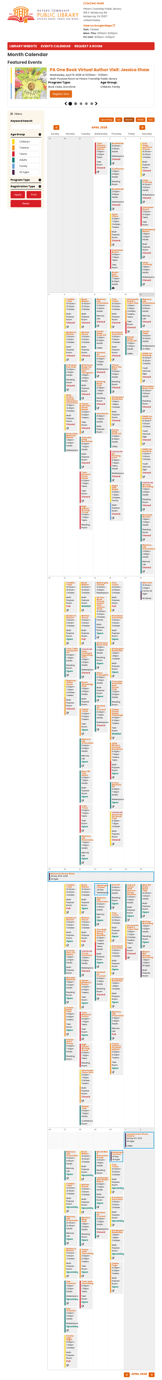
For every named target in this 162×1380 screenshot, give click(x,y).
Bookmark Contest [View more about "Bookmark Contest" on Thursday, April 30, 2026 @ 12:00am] (118, 1153)
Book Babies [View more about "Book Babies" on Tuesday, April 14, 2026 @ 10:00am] (85, 584)
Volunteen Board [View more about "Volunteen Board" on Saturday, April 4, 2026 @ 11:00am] (148, 208)
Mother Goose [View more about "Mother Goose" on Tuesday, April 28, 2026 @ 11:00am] (85, 1186)
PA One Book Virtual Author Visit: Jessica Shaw (99, 69)
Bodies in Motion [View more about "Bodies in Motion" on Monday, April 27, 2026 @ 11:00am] (71, 1250)
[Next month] (142, 127)
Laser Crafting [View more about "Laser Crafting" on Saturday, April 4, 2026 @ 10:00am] (147, 181)
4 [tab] (86, 104)
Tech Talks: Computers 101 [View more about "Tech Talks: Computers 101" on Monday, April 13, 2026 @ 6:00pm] (72, 651)
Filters (18, 114)
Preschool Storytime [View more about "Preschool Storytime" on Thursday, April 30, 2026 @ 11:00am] (117, 1198)
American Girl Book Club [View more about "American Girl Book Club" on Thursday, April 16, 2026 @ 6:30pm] (117, 816)
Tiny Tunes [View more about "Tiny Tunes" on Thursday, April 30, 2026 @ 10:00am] (115, 1166)
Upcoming (106, 119)
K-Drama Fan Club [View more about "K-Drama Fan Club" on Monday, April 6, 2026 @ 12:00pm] (71, 366)
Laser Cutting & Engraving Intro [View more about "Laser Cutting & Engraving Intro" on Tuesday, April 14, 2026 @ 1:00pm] (87, 654)
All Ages (24, 172)
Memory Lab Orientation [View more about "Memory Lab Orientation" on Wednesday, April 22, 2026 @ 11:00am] (103, 900)
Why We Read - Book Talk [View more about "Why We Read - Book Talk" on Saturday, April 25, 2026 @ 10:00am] (146, 888)
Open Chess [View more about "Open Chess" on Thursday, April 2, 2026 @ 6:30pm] (115, 215)
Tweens (24, 148)
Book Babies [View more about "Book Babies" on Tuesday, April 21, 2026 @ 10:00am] (85, 886)
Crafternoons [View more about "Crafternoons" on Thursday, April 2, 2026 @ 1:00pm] (119, 169)
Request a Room (88, 46)
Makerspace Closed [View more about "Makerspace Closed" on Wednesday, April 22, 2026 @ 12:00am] (103, 886)
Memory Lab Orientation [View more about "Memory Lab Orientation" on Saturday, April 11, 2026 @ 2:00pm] (148, 547)
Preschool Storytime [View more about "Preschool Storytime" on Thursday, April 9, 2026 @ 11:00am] (117, 333)
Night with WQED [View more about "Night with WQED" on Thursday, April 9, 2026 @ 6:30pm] (115, 488)
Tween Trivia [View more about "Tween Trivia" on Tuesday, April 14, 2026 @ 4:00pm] (84, 710)
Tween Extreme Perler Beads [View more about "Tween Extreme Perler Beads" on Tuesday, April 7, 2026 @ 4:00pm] (85, 406)
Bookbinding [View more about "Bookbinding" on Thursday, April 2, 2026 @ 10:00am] (119, 143)
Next (96, 104)
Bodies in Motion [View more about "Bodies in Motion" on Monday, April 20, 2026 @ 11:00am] (71, 919)
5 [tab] (92, 104)
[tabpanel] (81, 83)
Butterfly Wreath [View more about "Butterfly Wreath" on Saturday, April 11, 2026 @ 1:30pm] (147, 516)
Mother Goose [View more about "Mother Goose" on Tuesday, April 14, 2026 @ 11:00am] (85, 617)
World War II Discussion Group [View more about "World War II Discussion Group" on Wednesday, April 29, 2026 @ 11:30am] (102, 1155)
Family (23, 166)
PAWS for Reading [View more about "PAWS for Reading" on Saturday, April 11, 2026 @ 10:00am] (147, 354)
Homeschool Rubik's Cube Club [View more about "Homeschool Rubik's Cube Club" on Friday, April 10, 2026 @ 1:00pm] (134, 301)
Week (140, 119)
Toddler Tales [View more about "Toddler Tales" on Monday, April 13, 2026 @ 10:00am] (70, 584)
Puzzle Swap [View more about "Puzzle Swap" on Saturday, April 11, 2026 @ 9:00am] (145, 332)
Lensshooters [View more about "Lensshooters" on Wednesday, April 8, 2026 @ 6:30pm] (104, 414)
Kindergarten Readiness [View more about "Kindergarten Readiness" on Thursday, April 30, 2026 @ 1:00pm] (119, 1231)
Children (24, 141)
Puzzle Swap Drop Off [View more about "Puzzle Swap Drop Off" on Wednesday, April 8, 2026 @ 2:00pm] (101, 333)
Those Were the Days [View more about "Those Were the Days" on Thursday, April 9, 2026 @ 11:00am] (117, 367)
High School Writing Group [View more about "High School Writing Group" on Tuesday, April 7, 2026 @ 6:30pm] (85, 509)
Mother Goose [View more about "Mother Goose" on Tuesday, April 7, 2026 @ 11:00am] (85, 333)
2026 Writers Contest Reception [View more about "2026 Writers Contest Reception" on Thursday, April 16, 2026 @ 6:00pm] (117, 746)
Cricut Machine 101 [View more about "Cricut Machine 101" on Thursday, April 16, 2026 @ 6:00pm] (116, 785)
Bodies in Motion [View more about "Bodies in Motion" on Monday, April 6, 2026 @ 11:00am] (71, 333)
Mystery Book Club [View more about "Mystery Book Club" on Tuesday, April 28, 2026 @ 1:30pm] (85, 1219)
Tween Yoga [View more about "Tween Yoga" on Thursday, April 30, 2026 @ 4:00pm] (115, 1264)
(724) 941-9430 (93, 3)
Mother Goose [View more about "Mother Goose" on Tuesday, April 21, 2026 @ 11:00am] (85, 919)
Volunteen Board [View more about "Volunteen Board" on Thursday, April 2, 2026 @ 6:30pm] (117, 251)
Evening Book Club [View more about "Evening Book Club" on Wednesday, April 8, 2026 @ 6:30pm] (101, 383)
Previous (66, 104)
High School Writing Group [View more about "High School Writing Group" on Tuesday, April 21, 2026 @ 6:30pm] (85, 1047)
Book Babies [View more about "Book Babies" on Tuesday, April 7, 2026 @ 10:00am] (85, 300)
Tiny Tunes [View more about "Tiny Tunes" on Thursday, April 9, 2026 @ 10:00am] (115, 300)
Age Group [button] (18, 134)
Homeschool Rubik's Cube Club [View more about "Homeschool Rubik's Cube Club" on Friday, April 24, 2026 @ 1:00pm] (134, 927)
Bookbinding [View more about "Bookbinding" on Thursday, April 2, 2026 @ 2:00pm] (119, 189)
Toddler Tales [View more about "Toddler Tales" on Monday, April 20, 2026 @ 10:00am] (70, 886)
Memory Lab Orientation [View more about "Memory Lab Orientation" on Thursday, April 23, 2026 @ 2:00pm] (118, 1014)
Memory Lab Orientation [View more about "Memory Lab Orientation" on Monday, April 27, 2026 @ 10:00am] (72, 1218)
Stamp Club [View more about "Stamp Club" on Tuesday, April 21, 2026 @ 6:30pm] (85, 1107)
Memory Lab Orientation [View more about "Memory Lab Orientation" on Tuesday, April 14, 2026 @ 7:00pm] (87, 838)
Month (129, 119)
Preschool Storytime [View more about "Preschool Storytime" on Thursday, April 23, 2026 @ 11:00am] (117, 947)
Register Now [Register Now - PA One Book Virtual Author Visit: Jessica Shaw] (61, 94)
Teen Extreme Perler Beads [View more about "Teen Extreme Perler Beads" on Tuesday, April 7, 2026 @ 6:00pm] (85, 475)
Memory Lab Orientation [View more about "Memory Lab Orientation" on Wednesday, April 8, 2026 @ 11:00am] (103, 301)
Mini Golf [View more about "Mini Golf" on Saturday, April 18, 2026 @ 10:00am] (147, 583)
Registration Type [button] (23, 186)
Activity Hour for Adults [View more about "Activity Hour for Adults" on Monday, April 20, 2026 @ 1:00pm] (70, 953)
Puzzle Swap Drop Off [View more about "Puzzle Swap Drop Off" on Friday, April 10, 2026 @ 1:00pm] (132, 339)
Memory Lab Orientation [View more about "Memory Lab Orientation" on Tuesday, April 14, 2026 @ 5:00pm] (87, 741)
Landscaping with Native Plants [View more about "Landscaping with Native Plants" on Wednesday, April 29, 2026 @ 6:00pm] (104, 1180)
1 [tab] (70, 104)
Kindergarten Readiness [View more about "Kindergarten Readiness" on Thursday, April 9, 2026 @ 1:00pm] (119, 398)
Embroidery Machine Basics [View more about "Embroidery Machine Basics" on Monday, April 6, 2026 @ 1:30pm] (72, 436)
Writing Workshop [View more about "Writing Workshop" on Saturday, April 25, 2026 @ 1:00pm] (147, 922)
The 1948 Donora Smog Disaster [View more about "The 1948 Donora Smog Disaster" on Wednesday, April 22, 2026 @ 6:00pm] (101, 932)
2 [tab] (76, 104)
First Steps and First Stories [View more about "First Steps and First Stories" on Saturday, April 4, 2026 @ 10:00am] (147, 146)
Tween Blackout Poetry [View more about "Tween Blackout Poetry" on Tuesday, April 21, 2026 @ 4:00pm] (86, 982)
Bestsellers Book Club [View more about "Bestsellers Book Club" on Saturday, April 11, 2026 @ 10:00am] (148, 387)
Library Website (23, 46)
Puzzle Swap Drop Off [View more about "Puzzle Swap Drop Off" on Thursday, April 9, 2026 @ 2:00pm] (116, 432)
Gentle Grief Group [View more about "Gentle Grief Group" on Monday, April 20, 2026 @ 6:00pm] (69, 1042)
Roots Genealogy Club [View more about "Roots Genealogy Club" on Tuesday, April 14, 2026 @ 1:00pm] (87, 684)
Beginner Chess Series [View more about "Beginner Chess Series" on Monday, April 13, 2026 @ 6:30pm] (71, 682)
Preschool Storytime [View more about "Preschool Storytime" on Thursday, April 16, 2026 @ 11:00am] (117, 617)
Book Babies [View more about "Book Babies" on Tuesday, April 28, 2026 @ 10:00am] (85, 1153)
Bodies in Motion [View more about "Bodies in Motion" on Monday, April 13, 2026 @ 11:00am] (71, 617)
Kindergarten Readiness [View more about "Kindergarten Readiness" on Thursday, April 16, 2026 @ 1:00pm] (119, 650)
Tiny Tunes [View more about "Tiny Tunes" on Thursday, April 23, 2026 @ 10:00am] (115, 914)
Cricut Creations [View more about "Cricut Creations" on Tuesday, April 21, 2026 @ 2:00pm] (86, 954)
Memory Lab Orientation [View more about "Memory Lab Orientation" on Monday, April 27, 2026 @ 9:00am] (72, 1154)
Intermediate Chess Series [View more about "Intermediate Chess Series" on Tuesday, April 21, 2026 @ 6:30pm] (88, 1071)
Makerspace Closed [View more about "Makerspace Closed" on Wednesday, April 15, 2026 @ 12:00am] (103, 584)
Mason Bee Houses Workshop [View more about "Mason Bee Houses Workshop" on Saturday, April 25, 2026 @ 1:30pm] (147, 954)
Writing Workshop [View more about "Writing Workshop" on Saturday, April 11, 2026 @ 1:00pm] (147, 486)
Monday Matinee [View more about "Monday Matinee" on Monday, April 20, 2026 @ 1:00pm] (70, 979)
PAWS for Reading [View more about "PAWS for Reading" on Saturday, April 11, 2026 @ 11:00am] (147, 450)
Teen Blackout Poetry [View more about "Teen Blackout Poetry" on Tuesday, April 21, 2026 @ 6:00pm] (86, 1014)
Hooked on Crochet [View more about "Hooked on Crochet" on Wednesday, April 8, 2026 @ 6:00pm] (101, 354)
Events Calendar (56, 46)
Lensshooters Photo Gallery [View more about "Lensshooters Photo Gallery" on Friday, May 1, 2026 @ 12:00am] (137, 1135)
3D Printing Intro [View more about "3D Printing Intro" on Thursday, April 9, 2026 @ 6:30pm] (116, 456)
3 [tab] (81, 104)
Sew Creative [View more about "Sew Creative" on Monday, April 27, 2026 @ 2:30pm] (71, 1310)
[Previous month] (56, 127)
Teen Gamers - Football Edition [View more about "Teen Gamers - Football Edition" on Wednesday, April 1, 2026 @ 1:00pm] (102, 146)
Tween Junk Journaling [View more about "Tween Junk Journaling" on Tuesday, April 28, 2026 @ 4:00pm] (87, 1251)
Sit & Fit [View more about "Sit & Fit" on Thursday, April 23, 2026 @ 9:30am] (116, 885)
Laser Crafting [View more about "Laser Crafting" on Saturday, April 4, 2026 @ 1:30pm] (147, 263)
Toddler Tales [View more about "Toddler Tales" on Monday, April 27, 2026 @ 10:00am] (70, 1185)
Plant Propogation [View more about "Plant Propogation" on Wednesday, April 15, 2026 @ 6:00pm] (103, 674)
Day (151, 119)
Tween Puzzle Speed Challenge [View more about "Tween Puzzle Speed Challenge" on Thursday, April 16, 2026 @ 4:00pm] (117, 712)
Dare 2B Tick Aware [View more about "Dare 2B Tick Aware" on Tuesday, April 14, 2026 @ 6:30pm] (85, 773)
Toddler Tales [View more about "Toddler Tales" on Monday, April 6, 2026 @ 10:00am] (70, 300)
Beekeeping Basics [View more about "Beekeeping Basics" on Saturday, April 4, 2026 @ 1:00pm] (148, 230)
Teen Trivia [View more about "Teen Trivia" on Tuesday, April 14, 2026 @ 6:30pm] (84, 807)
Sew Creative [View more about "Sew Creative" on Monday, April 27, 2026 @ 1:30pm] (71, 1282)
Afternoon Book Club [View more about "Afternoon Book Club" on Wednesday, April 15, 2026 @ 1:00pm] (102, 644)
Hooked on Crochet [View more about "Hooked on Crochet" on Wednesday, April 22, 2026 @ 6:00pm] (101, 974)
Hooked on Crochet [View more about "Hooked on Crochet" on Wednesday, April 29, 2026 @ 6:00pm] (101, 1214)
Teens (23, 154)
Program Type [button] (20, 180)
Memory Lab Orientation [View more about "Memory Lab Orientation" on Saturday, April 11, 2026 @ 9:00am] (148, 301)
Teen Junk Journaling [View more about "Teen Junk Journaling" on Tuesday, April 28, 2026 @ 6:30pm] (87, 1282)
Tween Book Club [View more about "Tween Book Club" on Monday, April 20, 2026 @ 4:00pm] (69, 1009)
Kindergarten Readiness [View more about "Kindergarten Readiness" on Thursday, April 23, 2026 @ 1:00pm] (119, 980)
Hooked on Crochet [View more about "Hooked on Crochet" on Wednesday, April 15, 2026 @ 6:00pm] (101, 708)
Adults (23, 160)
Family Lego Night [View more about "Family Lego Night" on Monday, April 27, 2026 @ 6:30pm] (70, 1338)
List (119, 119)
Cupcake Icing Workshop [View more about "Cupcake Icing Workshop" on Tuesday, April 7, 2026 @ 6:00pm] (87, 439)
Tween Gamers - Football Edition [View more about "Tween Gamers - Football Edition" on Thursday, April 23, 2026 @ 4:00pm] (117, 1047)
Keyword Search (21, 121)
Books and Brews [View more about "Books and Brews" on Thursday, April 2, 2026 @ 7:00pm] (115, 274)
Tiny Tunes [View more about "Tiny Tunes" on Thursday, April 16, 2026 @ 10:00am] (115, 584)
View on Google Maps (97, 25)
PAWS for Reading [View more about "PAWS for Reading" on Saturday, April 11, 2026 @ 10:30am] (147, 417)
